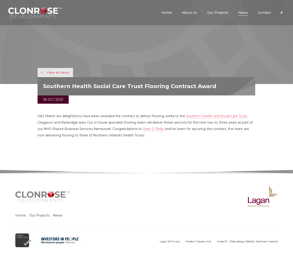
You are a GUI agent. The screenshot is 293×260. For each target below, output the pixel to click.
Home (20, 215)
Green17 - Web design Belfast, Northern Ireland (247, 241)
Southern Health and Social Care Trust (216, 116)
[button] (281, 12)
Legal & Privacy (170, 241)
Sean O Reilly (153, 129)
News (57, 215)
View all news (55, 72)
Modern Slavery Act (198, 241)
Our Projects (39, 215)
